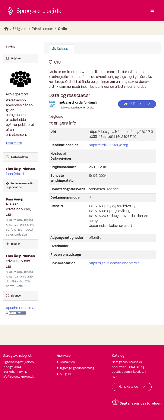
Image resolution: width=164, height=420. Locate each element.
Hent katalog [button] (128, 387)
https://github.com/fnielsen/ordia (114, 263)
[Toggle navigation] (152, 10)
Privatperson (42, 29)
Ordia (62, 29)
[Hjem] (6, 29)
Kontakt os (67, 362)
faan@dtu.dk (16, 174)
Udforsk (132, 104)
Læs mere (14, 143)
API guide (66, 374)
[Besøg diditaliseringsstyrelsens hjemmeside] (136, 402)
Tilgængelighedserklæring (77, 368)
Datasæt (61, 49)
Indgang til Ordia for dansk (78, 102)
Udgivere (20, 29)
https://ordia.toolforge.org (108, 145)
